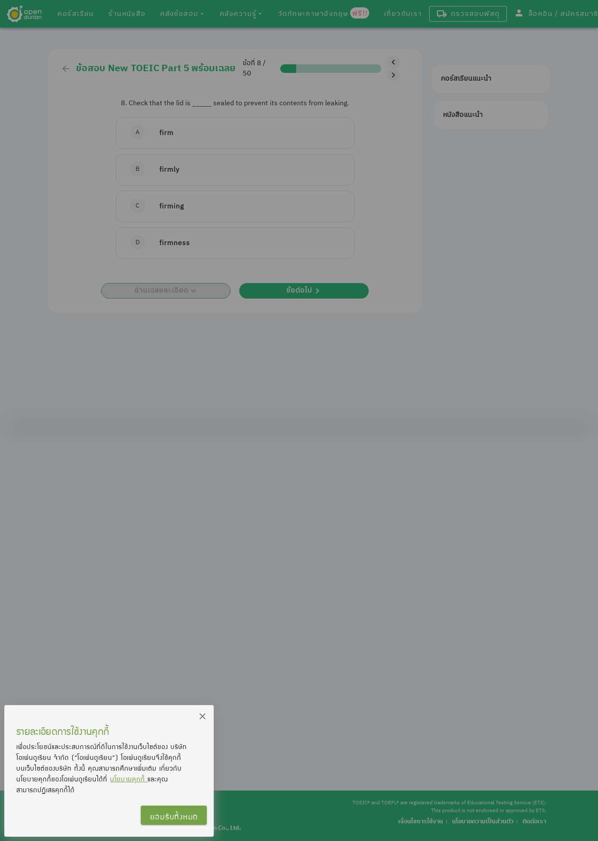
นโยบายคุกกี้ (129, 778)
